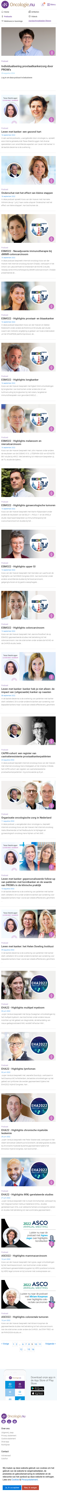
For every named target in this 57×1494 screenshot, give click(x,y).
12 (21, 1349)
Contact (5, 1451)
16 (33, 1349)
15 (29, 1349)
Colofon (4, 1459)
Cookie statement (8, 1439)
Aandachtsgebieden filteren (40, 21)
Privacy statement (8, 1436)
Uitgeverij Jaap (7, 1432)
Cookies (15, 1479)
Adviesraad (6, 1455)
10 (36, 1344)
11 (40, 1344)
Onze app (5, 1442)
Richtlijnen (5, 1445)
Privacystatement (29, 1479)
